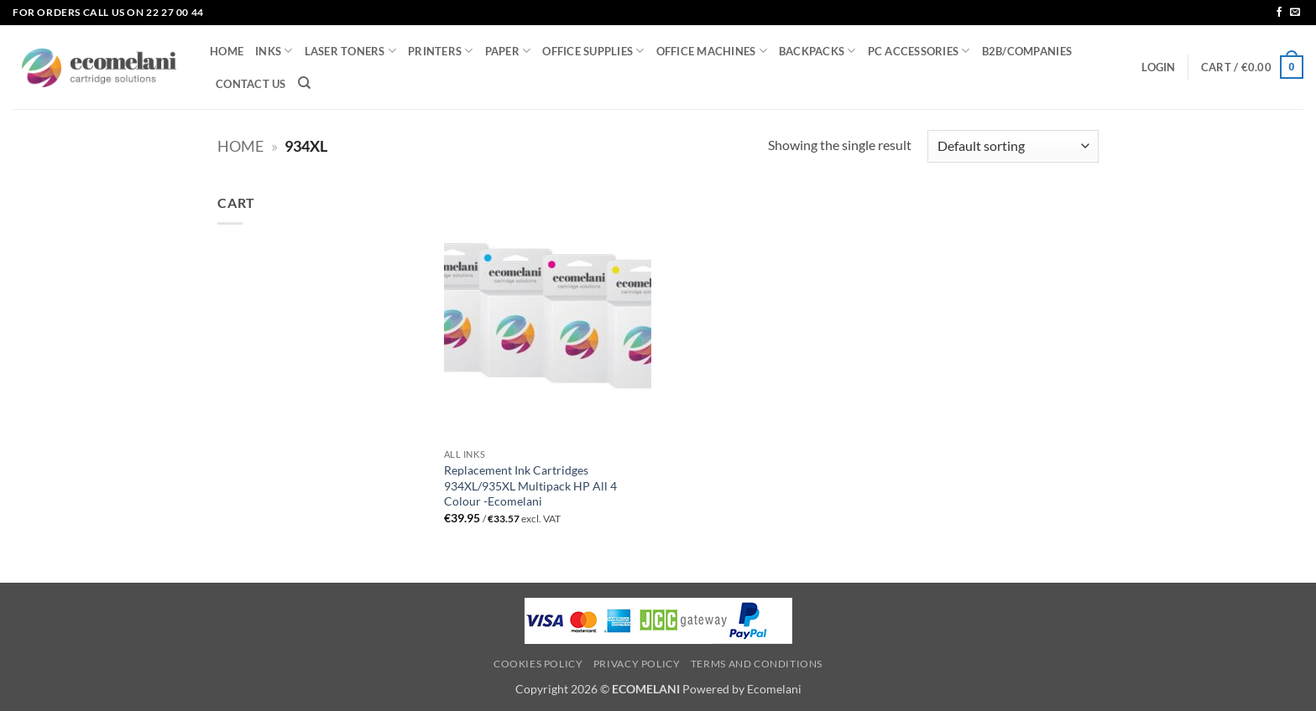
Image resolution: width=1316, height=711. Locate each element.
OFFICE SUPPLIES (593, 51)
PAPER (508, 51)
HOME (226, 51)
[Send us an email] (1295, 12)
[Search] (304, 83)
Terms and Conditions (756, 663)
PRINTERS (440, 51)
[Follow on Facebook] (1279, 12)
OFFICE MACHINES (711, 51)
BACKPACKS (817, 51)
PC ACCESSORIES (919, 51)
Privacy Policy (637, 663)
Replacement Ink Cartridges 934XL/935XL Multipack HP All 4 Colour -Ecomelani (530, 485)
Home (240, 146)
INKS (273, 51)
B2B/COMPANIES (1027, 51)
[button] (1158, 67)
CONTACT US (251, 84)
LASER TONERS (351, 51)
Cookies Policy (538, 663)
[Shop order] (1013, 146)
